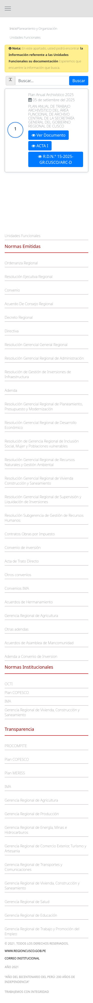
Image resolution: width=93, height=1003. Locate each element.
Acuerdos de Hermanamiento (29, 601)
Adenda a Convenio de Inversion (31, 656)
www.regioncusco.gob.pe (25, 951)
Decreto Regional (19, 317)
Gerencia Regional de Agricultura (31, 615)
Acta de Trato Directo (22, 561)
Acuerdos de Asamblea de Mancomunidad (39, 642)
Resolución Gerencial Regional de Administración (44, 358)
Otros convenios (18, 574)
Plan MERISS (15, 772)
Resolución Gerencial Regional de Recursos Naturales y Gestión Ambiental (40, 462)
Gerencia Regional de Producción (32, 813)
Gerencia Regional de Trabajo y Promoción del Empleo (42, 931)
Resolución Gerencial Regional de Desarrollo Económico (41, 425)
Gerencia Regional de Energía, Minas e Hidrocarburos (36, 830)
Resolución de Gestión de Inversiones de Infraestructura (38, 374)
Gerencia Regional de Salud (27, 901)
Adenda (11, 390)
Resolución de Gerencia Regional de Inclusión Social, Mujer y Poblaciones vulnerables (42, 443)
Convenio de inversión (23, 547)
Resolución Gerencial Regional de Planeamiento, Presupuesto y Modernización (44, 406)
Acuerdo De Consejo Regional (29, 303)
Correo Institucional (22, 958)
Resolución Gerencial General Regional (36, 344)
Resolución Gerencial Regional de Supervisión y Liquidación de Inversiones (43, 499)
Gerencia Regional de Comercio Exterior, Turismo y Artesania (45, 848)
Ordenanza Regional (21, 262)
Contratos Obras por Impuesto (30, 533)
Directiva (12, 330)
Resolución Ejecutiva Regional (29, 276)
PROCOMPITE (16, 745)
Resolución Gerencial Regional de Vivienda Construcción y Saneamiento (39, 481)
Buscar (78, 80)
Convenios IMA (17, 588)
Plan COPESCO (17, 692)
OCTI (9, 683)
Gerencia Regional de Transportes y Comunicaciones (33, 867)
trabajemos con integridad (27, 992)
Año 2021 (12, 967)
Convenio (12, 290)
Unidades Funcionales (22, 235)
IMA (8, 701)
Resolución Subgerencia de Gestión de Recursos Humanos (44, 518)
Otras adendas (17, 629)
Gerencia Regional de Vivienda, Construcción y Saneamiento (42, 712)
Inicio (13, 28)
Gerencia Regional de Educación (31, 915)
